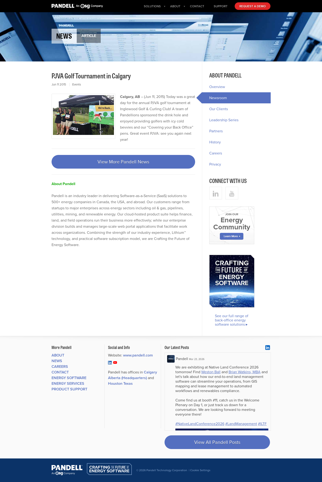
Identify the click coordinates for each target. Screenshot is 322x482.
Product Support (69, 389)
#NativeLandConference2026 (199, 423)
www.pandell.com (138, 355)
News (57, 361)
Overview (217, 86)
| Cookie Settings (199, 470)
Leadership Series (223, 120)
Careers (215, 153)
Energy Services (68, 383)
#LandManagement (241, 423)
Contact (60, 372)
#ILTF (262, 423)
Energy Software (69, 378)
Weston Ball (211, 372)
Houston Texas (120, 383)
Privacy (215, 164)
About (58, 355)
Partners (216, 131)
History (215, 142)
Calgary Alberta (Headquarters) (132, 375)
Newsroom (214, 97)
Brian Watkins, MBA (245, 372)
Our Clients (218, 109)
